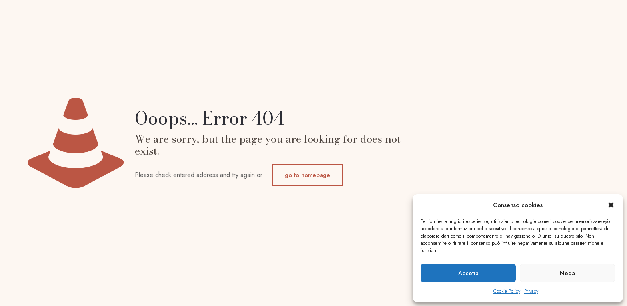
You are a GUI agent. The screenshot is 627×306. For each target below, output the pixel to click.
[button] (611, 205)
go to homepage (307, 175)
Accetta (468, 273)
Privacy (531, 291)
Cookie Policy (506, 291)
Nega (567, 273)
